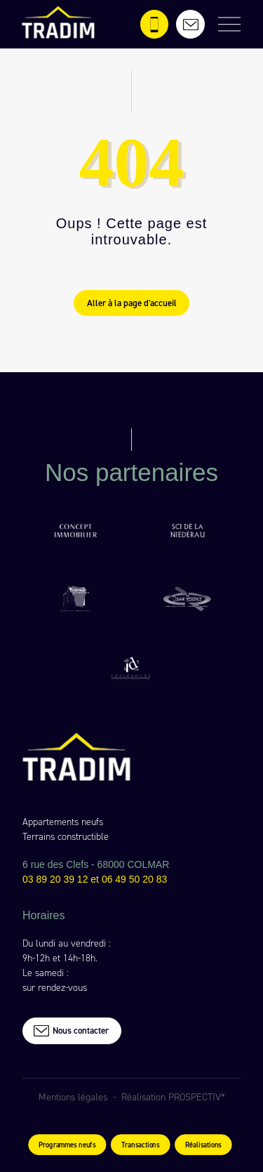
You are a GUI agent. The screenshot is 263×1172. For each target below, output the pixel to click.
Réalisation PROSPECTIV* (173, 1097)
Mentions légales (73, 1097)
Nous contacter (70, 1031)
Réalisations (203, 1145)
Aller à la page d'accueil (132, 303)
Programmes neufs (66, 1145)
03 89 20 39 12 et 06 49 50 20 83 (94, 879)
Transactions (140, 1145)
